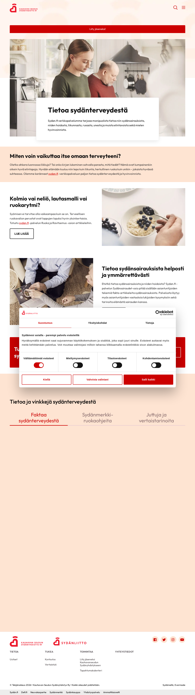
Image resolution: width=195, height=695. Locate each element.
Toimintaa (86, 651)
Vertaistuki (51, 664)
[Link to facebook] (155, 639)
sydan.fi (53, 173)
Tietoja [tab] (150, 322)
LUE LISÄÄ (21, 233)
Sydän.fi (14, 692)
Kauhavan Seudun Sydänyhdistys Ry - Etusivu (37, 8)
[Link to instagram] (173, 639)
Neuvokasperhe (38, 692)
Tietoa (14, 651)
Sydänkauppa (73, 692)
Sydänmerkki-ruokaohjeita (97, 417)
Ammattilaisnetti (111, 692)
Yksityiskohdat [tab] (97, 322)
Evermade (180, 685)
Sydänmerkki (56, 692)
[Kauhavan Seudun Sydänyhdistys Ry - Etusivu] (26, 640)
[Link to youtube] (182, 639)
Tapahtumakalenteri (91, 670)
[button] (175, 8)
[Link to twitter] (164, 639)
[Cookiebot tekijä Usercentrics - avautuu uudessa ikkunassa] (158, 312)
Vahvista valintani (97, 379)
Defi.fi (24, 692)
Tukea (49, 651)
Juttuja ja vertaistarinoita (156, 417)
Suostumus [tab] (45, 322)
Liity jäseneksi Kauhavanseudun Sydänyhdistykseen (90, 662)
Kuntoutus (50, 659)
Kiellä (46, 379)
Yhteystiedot (124, 651)
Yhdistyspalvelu (92, 692)
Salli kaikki (148, 379)
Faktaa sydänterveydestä (39, 417)
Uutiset (13, 659)
